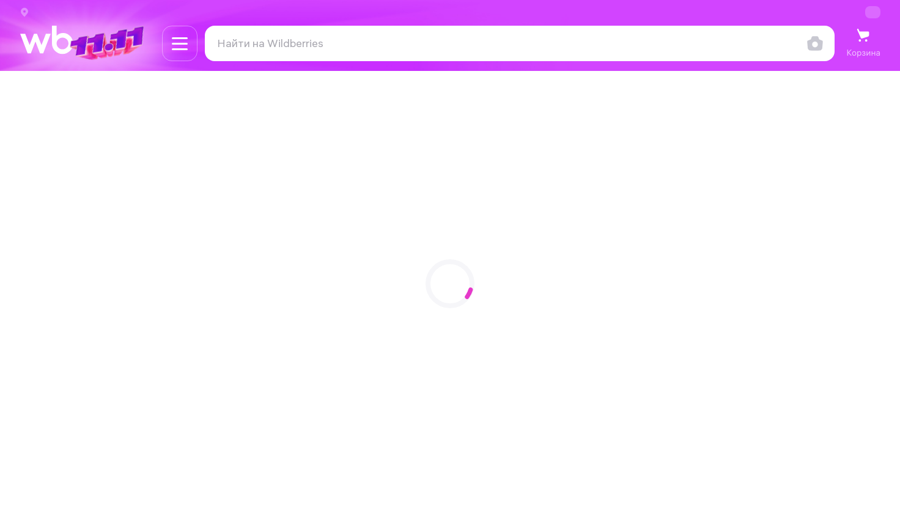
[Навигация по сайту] (179, 43)
